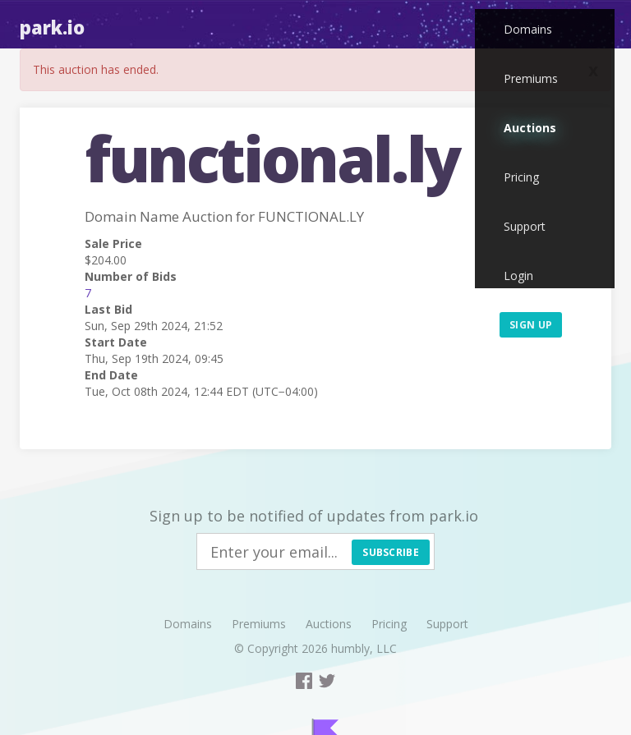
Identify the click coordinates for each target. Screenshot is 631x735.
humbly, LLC (364, 648)
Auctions (530, 128)
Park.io (52, 27)
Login (518, 275)
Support (525, 226)
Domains (528, 29)
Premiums (531, 78)
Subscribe (390, 552)
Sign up (530, 325)
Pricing (521, 177)
